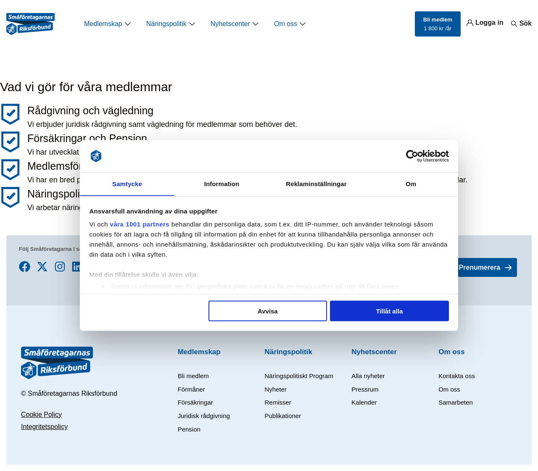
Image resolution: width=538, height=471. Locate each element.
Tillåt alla (389, 311)
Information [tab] (222, 183)
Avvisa (268, 311)
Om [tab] (411, 183)
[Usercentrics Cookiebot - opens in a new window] (412, 156)
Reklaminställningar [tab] (316, 183)
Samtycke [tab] (127, 183)
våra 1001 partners (140, 224)
